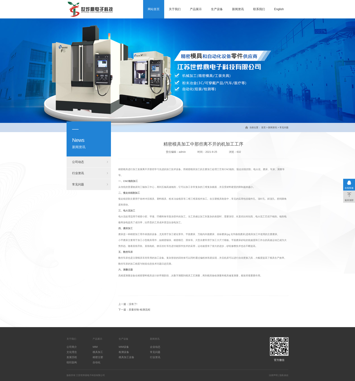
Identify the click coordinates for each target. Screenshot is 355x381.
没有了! (133, 304)
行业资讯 (78, 173)
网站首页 (154, 9)
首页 (263, 127)
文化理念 (72, 352)
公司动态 (78, 161)
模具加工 (98, 352)
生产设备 (217, 9)
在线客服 (349, 188)
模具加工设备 (126, 357)
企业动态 (155, 346)
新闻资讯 (238, 9)
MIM (95, 346)
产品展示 (196, 9)
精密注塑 (98, 357)
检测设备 (124, 352)
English (279, 9)
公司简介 (72, 346)
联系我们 (259, 9)
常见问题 (284, 127)
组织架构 (72, 362)
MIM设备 (124, 346)
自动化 (96, 362)
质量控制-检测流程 (139, 309)
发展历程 (72, 357)
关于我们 (175, 9)
